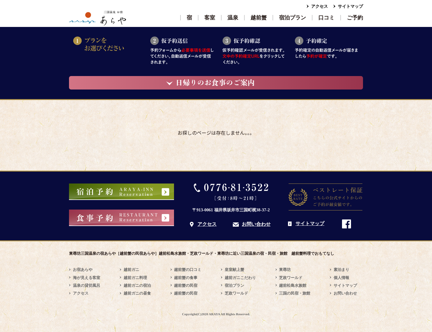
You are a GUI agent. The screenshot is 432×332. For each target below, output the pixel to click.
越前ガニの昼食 (137, 293)
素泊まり (341, 269)
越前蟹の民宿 (185, 285)
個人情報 (341, 277)
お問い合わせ (256, 224)
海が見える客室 (86, 277)
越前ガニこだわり (240, 277)
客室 (209, 17)
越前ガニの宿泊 (137, 285)
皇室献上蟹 (234, 269)
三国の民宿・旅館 (294, 293)
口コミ (326, 17)
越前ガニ (131, 269)
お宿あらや (82, 269)
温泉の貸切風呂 (86, 285)
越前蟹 (258, 17)
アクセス (319, 6)
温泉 (232, 17)
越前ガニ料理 (135, 277)
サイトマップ (350, 6)
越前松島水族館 (292, 285)
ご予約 (355, 17)
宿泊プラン (292, 17)
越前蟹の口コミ (187, 269)
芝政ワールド (236, 293)
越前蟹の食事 (185, 277)
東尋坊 (285, 269)
